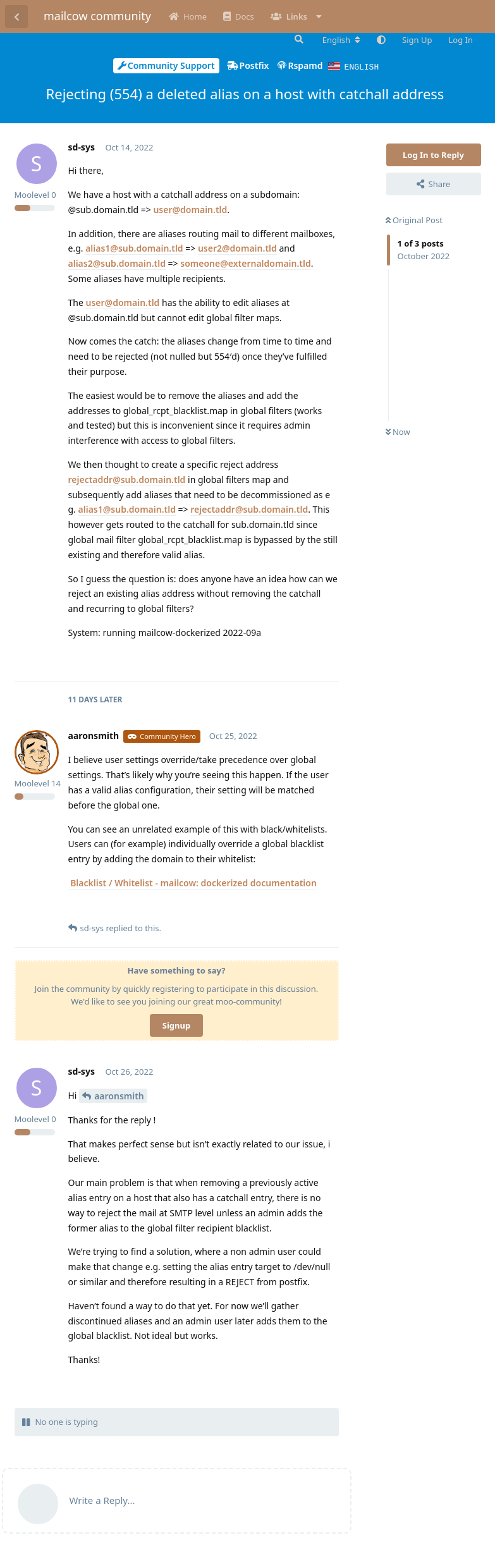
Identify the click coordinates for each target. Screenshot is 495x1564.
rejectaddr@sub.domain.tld (127, 479)
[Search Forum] (298, 39)
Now (398, 431)
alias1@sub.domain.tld (134, 247)
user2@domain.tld (237, 247)
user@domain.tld (190, 209)
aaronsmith (119, 1095)
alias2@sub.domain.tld (117, 263)
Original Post (414, 219)
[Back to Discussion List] (16, 16)
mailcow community (97, 15)
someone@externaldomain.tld (245, 263)
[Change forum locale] (341, 39)
